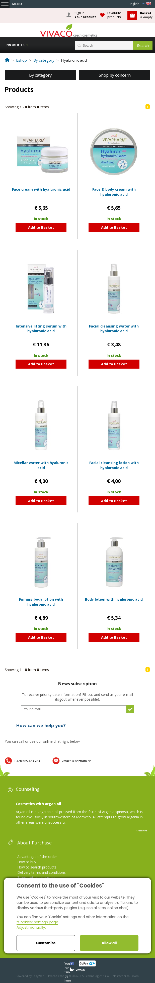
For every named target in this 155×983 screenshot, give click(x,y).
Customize (45, 942)
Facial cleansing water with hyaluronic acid (114, 329)
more (143, 830)
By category (40, 75)
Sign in (85, 15)
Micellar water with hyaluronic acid (41, 465)
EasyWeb (38, 976)
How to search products (36, 867)
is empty (146, 15)
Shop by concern (115, 75)
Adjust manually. (31, 927)
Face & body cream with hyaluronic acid (114, 192)
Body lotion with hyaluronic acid (114, 599)
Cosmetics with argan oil (38, 803)
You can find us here (67, 963)
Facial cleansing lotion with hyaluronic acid (114, 465)
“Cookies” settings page (37, 922)
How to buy (26, 861)
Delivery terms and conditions (41, 872)
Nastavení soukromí (126, 976)
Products (15, 45)
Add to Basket (41, 227)
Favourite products (114, 15)
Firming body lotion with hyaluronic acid (41, 602)
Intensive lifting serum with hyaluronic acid (41, 329)
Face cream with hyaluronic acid (41, 189)
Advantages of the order (37, 856)
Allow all (109, 942)
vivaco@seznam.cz (76, 760)
